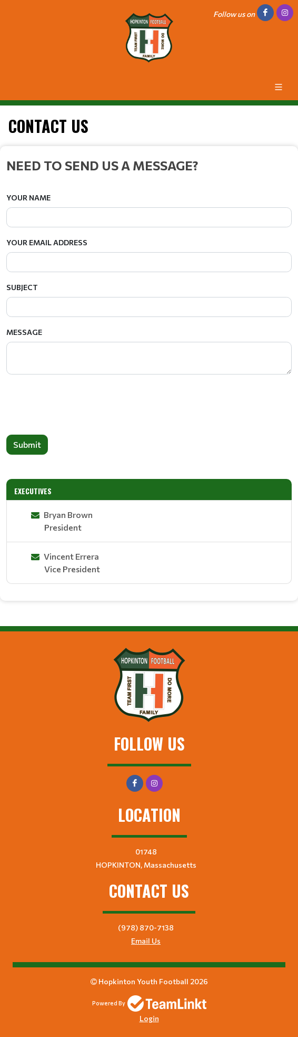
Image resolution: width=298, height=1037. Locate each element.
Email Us (146, 940)
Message (24, 332)
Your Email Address (46, 242)
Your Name (28, 197)
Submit (27, 444)
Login (149, 1018)
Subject (22, 287)
